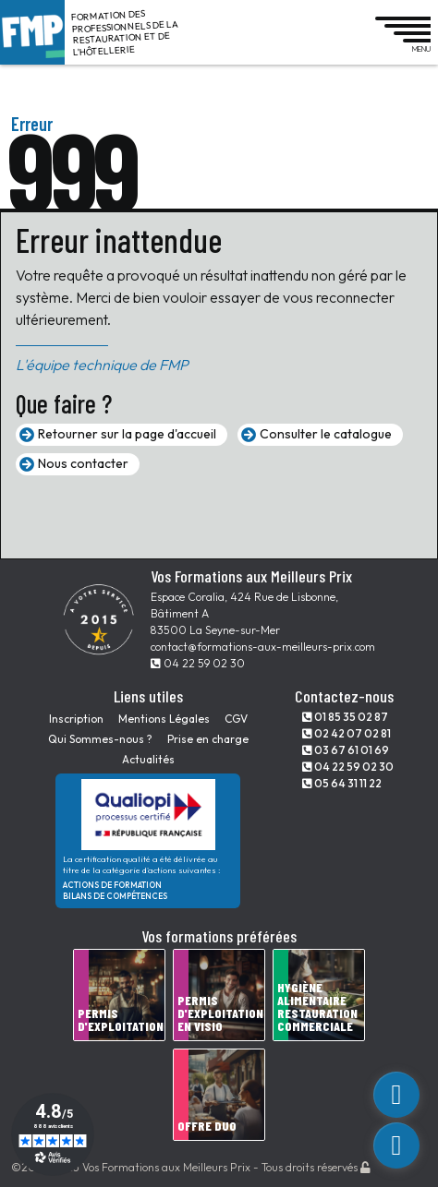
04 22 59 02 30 (198, 663)
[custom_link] (396, 1095)
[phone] (396, 1145)
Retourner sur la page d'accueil (127, 434)
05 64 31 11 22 (342, 783)
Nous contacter (83, 463)
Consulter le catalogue (326, 434)
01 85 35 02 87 (345, 717)
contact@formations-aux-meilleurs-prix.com (263, 646)
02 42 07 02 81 (346, 733)
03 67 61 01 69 (345, 750)
